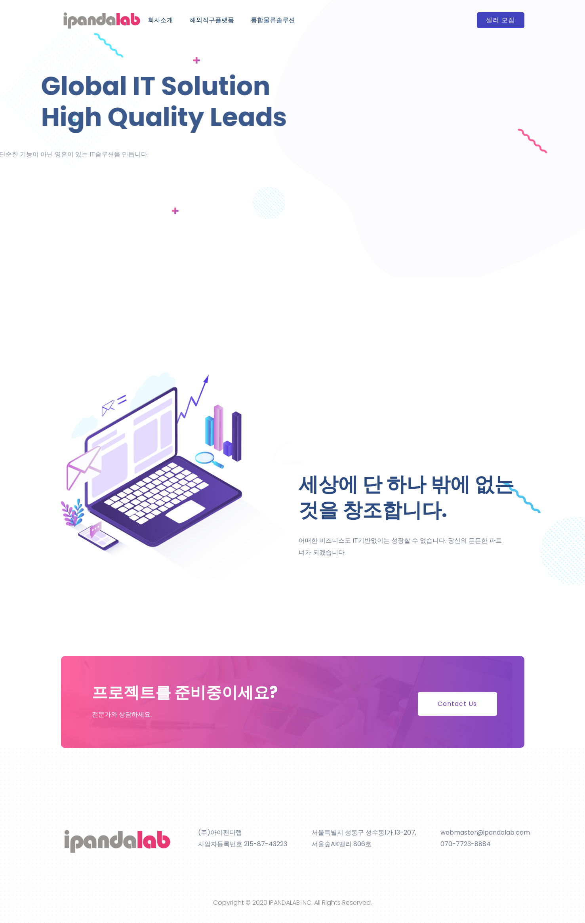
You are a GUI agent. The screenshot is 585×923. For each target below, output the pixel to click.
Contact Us (457, 703)
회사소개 (160, 20)
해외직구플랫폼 (212, 20)
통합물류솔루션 (273, 20)
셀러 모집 (500, 20)
